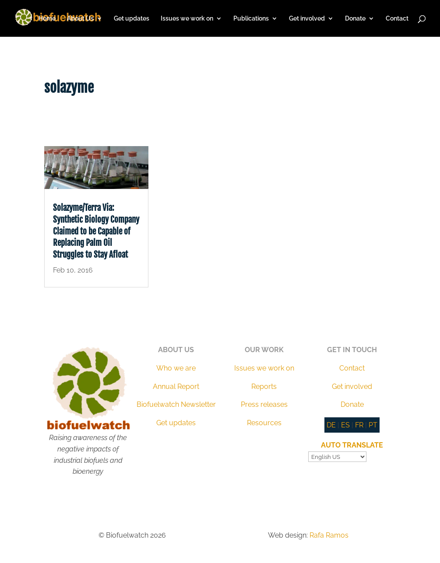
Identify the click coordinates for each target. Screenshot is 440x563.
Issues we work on (187, 18)
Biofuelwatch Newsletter (176, 404)
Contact (397, 18)
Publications (251, 18)
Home (47, 18)
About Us (80, 18)
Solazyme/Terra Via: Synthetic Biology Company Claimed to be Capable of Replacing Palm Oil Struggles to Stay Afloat (96, 231)
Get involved (307, 18)
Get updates (131, 18)
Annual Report (176, 386)
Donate (355, 18)
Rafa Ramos (329, 535)
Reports (264, 386)
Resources (264, 423)
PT (373, 425)
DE (331, 425)
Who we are (176, 368)
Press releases (264, 404)
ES (345, 425)
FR (359, 425)
